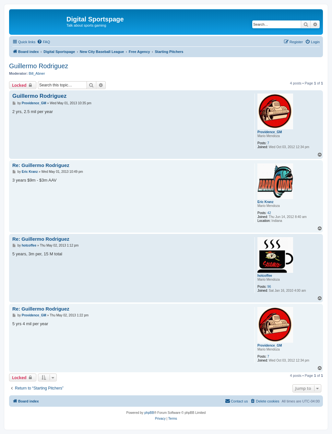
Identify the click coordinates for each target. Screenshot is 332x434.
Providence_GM (269, 132)
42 (269, 213)
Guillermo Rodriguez (38, 66)
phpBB (149, 413)
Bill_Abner (37, 73)
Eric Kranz (265, 202)
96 (269, 286)
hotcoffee (264, 275)
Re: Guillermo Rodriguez (40, 165)
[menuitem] (43, 42)
